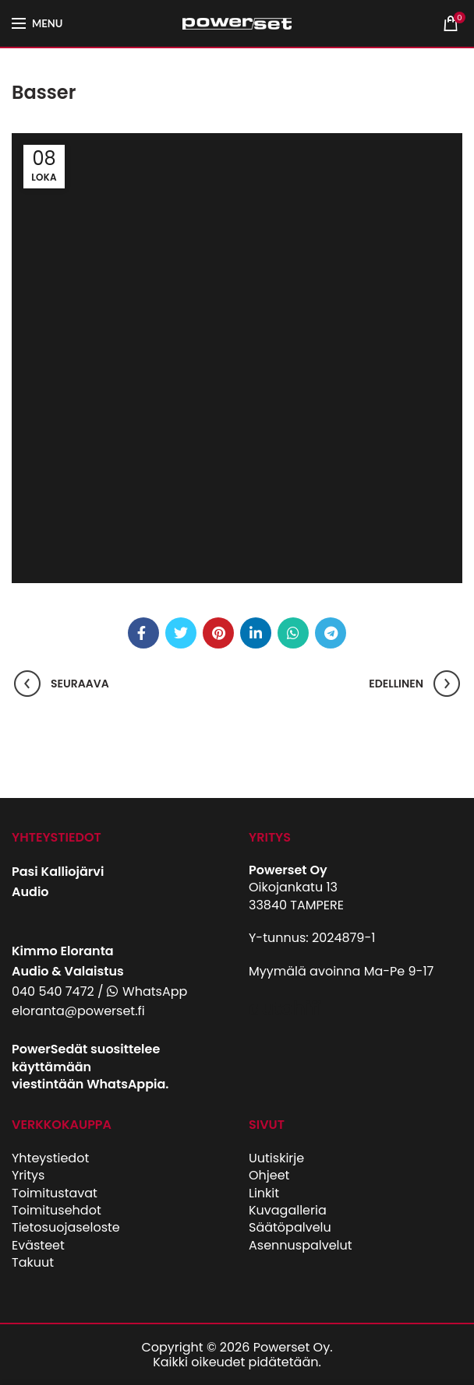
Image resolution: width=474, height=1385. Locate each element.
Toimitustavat (54, 1193)
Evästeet (38, 1245)
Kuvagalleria (288, 1210)
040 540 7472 (53, 991)
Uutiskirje (276, 1158)
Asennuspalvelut (300, 1245)
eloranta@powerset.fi (78, 1011)
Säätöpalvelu (290, 1227)
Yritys (28, 1175)
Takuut (33, 1262)
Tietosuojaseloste (66, 1227)
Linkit (264, 1193)
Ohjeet (269, 1175)
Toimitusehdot (56, 1210)
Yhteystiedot (50, 1158)
